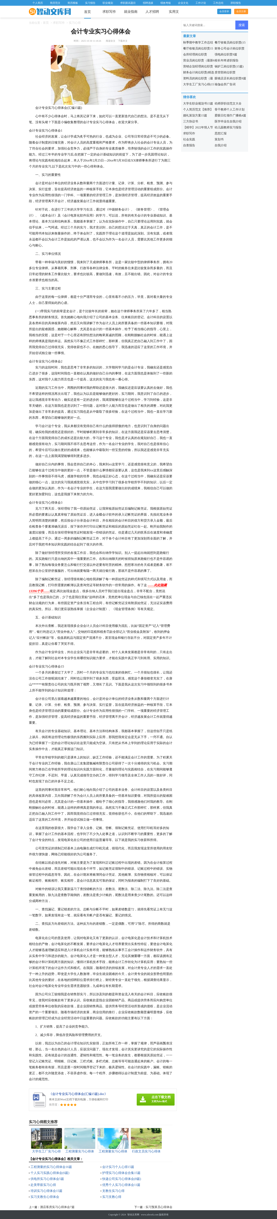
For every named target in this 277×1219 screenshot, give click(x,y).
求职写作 (109, 12)
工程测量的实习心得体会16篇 (51, 1167)
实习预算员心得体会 (158, 1207)
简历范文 (55, 2)
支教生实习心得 (113, 1190)
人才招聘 (152, 12)
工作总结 (218, 2)
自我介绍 (221, 145)
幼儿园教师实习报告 (228, 127)
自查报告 (189, 145)
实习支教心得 (111, 1196)
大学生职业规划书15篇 (198, 103)
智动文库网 (133, 1214)
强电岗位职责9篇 (226, 54)
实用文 (174, 12)
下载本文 (123, 40)
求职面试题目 (128, 2)
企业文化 (183, 2)
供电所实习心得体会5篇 (47, 1179)
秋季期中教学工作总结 (198, 42)
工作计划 (200, 2)
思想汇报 (221, 133)
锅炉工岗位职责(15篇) (229, 66)
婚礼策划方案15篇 (195, 115)
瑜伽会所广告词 (225, 84)
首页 (87, 12)
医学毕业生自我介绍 (228, 121)
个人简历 (37, 2)
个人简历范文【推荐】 (198, 109)
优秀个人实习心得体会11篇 (121, 1185)
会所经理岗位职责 (195, 54)
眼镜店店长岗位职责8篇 (230, 78)
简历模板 (73, 2)
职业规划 (108, 2)
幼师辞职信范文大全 (228, 103)
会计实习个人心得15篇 (118, 1167)
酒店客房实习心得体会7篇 (57, 1207)
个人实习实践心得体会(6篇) (49, 1173)
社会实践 (189, 139)
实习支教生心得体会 (44, 1196)
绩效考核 (165, 2)
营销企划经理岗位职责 (198, 66)
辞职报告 (236, 2)
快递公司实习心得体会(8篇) (121, 1179)
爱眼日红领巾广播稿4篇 (230, 115)
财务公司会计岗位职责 (230, 48)
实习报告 (90, 2)
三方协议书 (190, 121)
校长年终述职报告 (227, 60)
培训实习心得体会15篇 (46, 1190)
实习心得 (75, 22)
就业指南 (131, 12)
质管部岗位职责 (225, 72)
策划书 (219, 139)
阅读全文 (110, 40)
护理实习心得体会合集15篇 (121, 1173)
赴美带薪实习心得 (43, 1185)
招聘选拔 (148, 2)
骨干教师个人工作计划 (230, 109)
